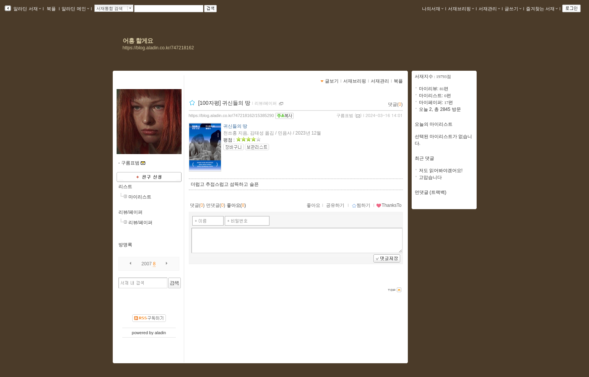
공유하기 (335, 205)
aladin (160, 332)
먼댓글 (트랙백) (430, 192)
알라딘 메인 (75, 8)
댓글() (395, 104)
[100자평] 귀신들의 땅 (224, 103)
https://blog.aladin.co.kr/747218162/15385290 (231, 115)
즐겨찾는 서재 (542, 8)
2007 (146, 263)
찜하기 (361, 205)
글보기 (332, 81)
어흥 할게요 (138, 40)
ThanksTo (388, 205)
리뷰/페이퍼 (130, 212)
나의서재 (432, 8)
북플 (51, 8)
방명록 (125, 244)
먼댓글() (216, 205)
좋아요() (236, 205)
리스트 (125, 186)
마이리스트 (139, 197)
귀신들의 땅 (235, 126)
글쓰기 (513, 8)
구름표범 (344, 115)
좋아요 (313, 205)
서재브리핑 (461, 8)
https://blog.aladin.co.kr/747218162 (158, 47)
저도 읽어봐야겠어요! (441, 170)
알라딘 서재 (26, 8)
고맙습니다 (430, 177)
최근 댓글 (424, 158)
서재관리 (489, 8)
